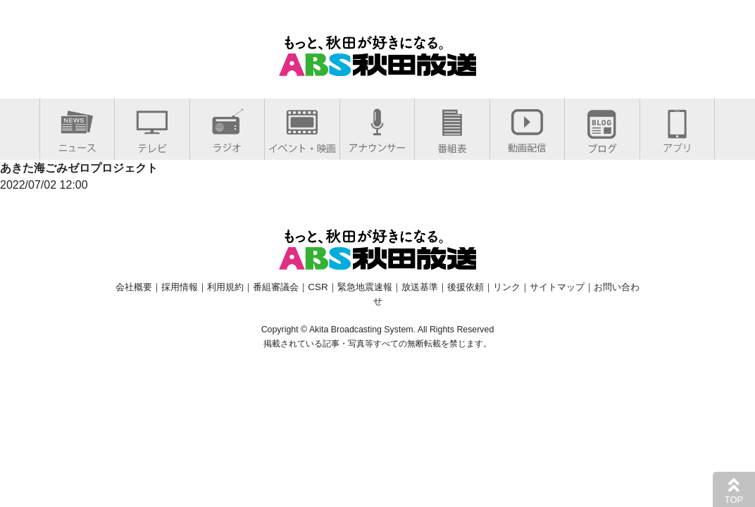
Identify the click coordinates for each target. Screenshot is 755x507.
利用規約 (225, 287)
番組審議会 (276, 287)
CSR (317, 287)
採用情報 (179, 287)
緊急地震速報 (364, 287)
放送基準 (419, 287)
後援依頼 (465, 287)
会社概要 (134, 287)
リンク (506, 287)
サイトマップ (557, 287)
